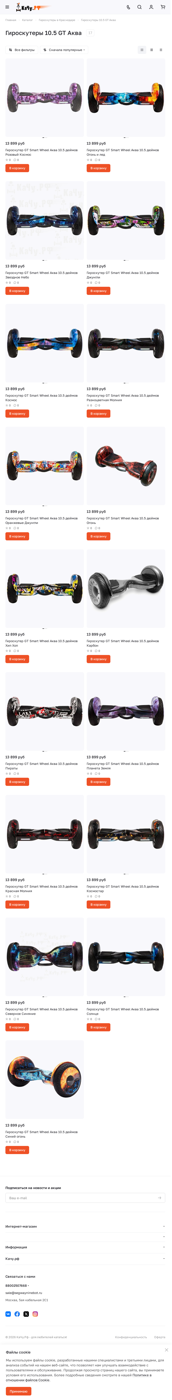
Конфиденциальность (131, 1337)
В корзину (17, 168)
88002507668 (16, 1285)
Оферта (159, 1337)
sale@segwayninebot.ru (23, 1293)
